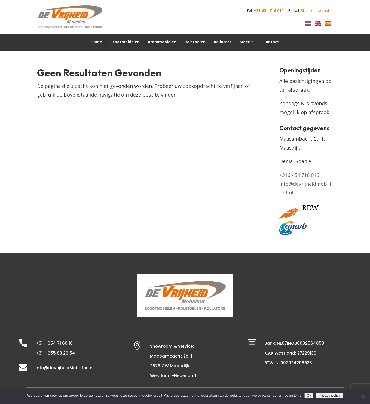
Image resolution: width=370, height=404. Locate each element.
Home (96, 42)
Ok (309, 395)
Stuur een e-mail (315, 10)
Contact (271, 42)
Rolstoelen (195, 42)
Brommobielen (162, 42)
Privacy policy (329, 395)
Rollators (222, 42)
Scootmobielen (125, 42)
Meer (245, 42)
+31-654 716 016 (269, 10)
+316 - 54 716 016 (299, 175)
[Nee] (363, 396)
